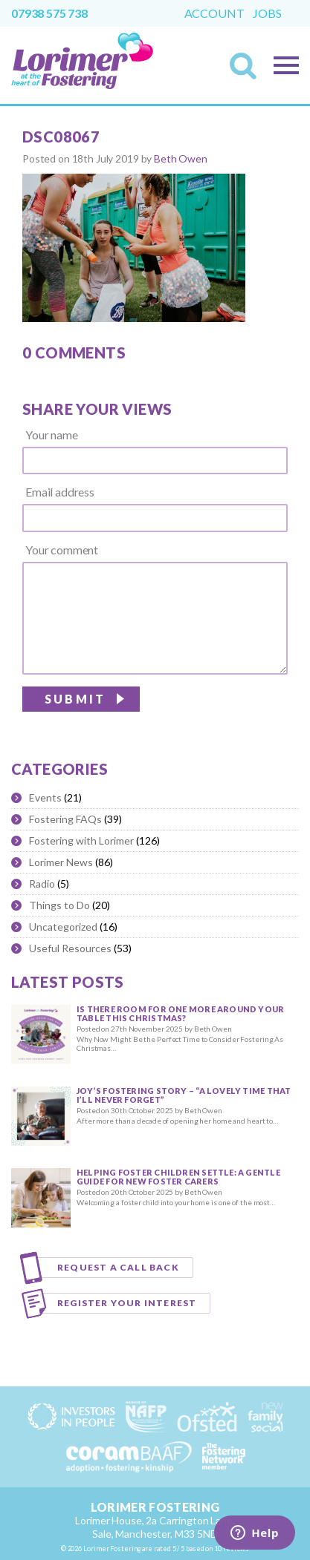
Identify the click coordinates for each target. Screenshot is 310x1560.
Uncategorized (63, 926)
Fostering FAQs (65, 819)
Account (214, 13)
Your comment (61, 550)
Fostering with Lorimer (81, 840)
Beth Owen (180, 158)
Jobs (267, 13)
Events (45, 797)
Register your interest (126, 1302)
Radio (42, 883)
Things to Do (59, 905)
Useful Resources (70, 948)
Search (247, 70)
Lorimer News (61, 862)
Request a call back (118, 1267)
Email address (59, 492)
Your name (51, 435)
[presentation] (175, 717)
